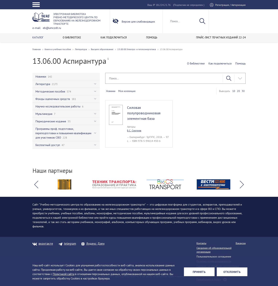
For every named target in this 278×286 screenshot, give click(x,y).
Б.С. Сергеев (134, 130)
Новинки (110, 91)
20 (238, 91)
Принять (199, 272)
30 (243, 91)
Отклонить (232, 272)
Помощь (240, 63)
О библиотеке (196, 63)
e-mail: (36, 28)
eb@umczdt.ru (52, 28)
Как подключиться (220, 63)
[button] (36, 184)
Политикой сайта (63, 274)
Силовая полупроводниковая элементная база (143, 113)
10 (233, 91)
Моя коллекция (126, 91)
